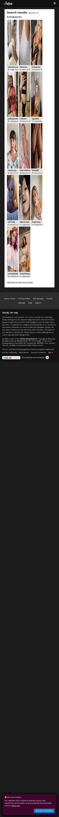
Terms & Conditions (38, 352)
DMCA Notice (24, 352)
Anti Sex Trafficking (9, 352)
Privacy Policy (24, 298)
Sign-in (38, 303)
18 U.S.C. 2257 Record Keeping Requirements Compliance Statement (28, 349)
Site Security (38, 298)
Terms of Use (9, 298)
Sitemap (21, 303)
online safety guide (44, 332)
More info (16, 805)
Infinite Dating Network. (29, 339)
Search (50, 298)
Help (30, 303)
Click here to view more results (20, 282)
